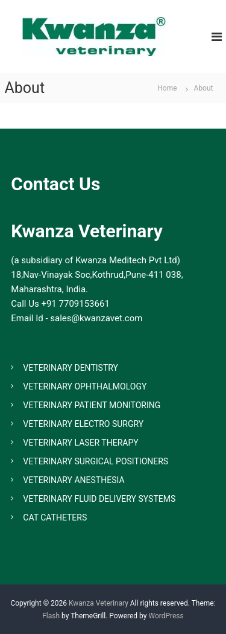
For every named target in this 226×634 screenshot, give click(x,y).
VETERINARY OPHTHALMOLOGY (84, 386)
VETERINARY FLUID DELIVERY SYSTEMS (99, 499)
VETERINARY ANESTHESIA (73, 480)
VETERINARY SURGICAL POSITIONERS (95, 461)
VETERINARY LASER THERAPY (80, 442)
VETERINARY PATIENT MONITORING (91, 405)
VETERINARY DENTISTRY (70, 368)
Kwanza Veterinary (98, 603)
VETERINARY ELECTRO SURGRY (83, 424)
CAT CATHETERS (55, 517)
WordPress (165, 616)
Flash (51, 616)
